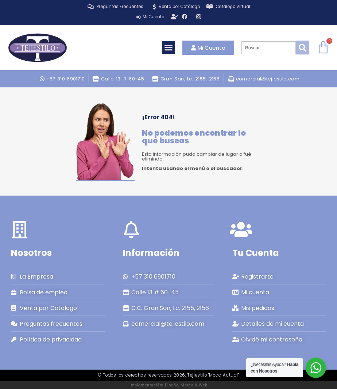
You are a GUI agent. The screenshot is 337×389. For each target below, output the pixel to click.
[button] (168, 47)
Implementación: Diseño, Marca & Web (168, 385)
